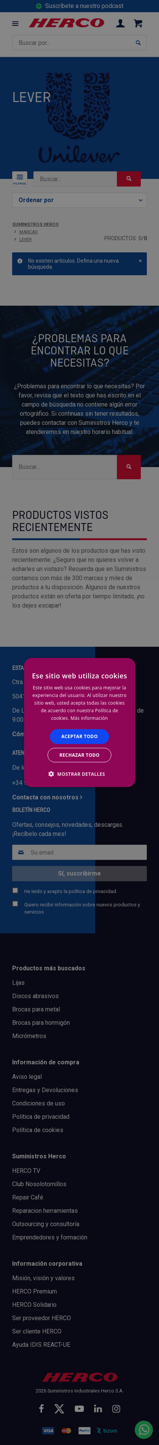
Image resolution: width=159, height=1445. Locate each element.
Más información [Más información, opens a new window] (89, 718)
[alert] (79, 722)
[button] (79, 773)
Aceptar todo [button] (79, 736)
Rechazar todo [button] (79, 754)
